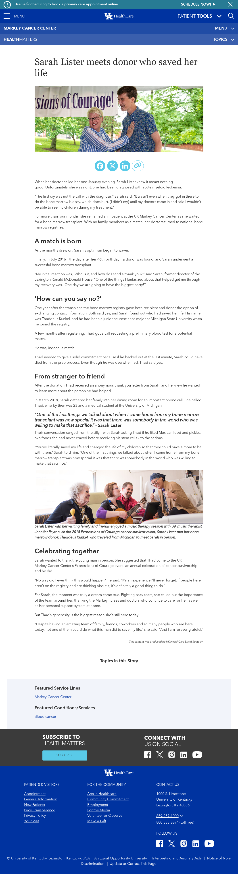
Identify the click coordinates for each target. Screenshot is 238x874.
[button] (14, 16)
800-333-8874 (167, 823)
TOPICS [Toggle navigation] (223, 40)
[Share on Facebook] (100, 165)
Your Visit (31, 821)
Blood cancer (45, 717)
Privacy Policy (35, 816)
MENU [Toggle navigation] (224, 28)
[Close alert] (230, 4)
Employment (97, 805)
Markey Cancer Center (53, 697)
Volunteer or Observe (104, 816)
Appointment (35, 794)
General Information (40, 799)
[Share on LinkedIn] (125, 165)
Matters (20, 40)
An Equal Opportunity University (121, 858)
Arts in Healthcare (102, 794)
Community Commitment (108, 799)
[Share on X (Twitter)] (112, 165)
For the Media (98, 810)
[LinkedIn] (183, 755)
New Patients (34, 805)
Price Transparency (39, 810)
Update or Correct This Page (133, 864)
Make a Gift (96, 821)
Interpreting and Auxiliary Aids (177, 858)
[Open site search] (231, 16)
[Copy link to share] (138, 165)
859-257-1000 (167, 816)
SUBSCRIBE (64, 755)
